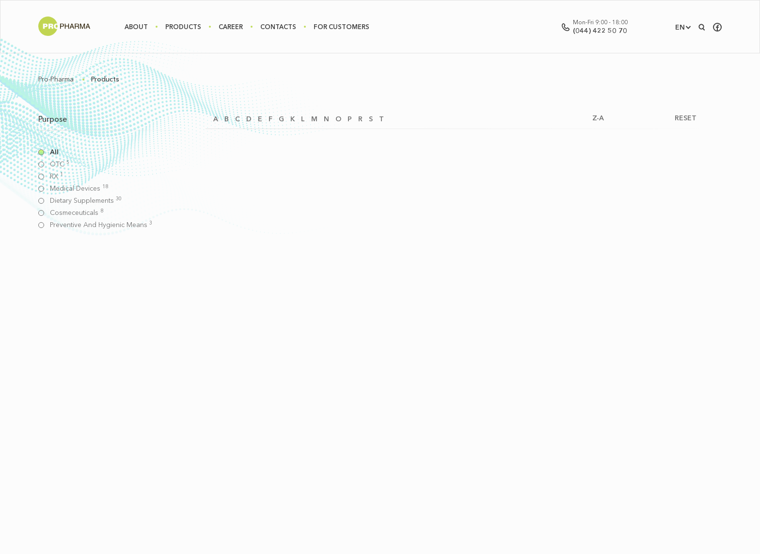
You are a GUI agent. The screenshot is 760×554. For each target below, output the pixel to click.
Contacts (278, 27)
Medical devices (79, 188)
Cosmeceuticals (76, 213)
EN (680, 27)
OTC (59, 164)
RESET (686, 118)
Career (231, 27)
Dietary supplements (86, 200)
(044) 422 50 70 (600, 30)
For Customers (341, 27)
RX (56, 176)
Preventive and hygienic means (101, 225)
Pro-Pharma (56, 79)
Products (183, 27)
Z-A (598, 118)
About (136, 27)
